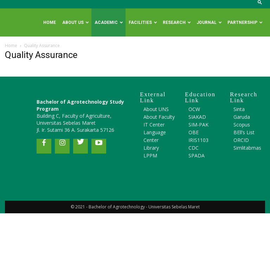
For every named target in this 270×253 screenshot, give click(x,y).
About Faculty (159, 116)
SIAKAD (197, 116)
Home (49, 22)
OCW (194, 109)
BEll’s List (244, 132)
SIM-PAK (198, 124)
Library (151, 147)
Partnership (245, 22)
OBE (193, 132)
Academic (109, 22)
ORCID (241, 140)
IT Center (154, 124)
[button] (260, 3)
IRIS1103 (198, 140)
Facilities (143, 22)
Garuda (241, 116)
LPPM (150, 155)
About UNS (156, 109)
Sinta (239, 109)
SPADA (196, 155)
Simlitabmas (247, 147)
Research (177, 22)
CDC (193, 147)
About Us (75, 22)
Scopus (241, 124)
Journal (209, 22)
